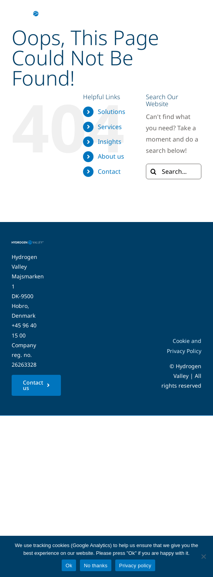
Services (110, 126)
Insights (109, 141)
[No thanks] (203, 556)
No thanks (95, 565)
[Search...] (173, 171)
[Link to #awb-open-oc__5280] (191, 13)
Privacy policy (135, 565)
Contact (109, 171)
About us (111, 156)
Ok (69, 565)
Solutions (111, 111)
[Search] (153, 171)
